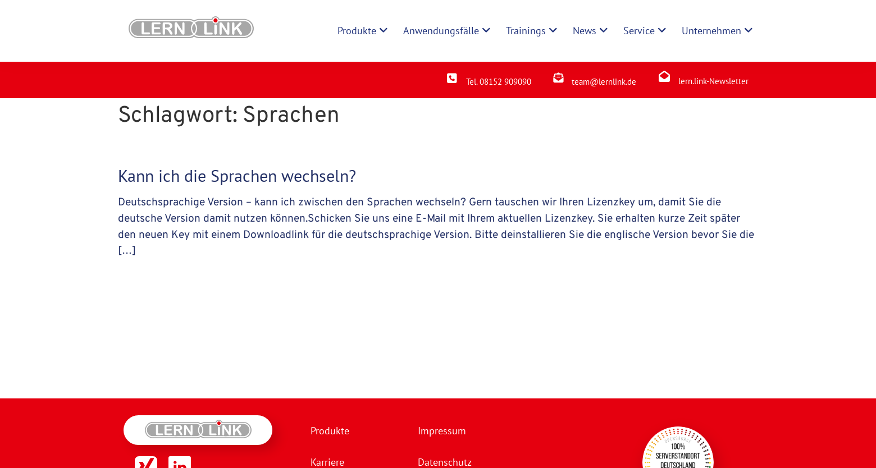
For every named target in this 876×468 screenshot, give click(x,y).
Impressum (442, 430)
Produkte (330, 430)
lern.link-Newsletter (713, 81)
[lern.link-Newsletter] (664, 76)
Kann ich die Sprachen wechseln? (237, 175)
